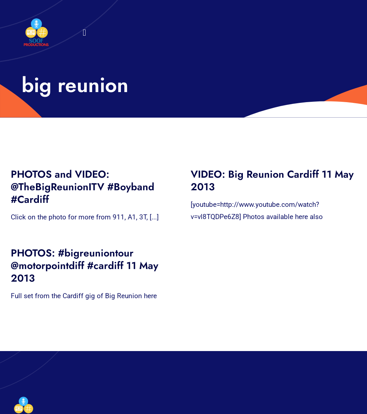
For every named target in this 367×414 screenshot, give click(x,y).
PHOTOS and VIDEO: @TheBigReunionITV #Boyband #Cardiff (82, 187)
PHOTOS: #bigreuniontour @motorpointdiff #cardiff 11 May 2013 (84, 266)
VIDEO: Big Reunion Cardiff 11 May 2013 (272, 180)
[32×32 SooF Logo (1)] (36, 21)
